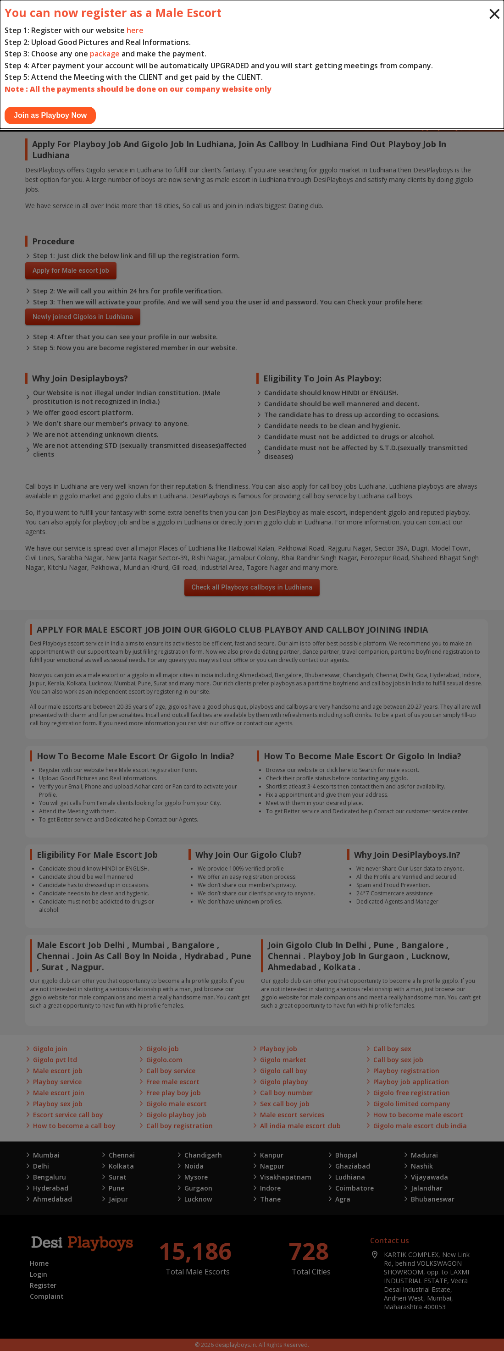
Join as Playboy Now (50, 115)
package (105, 54)
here (135, 30)
